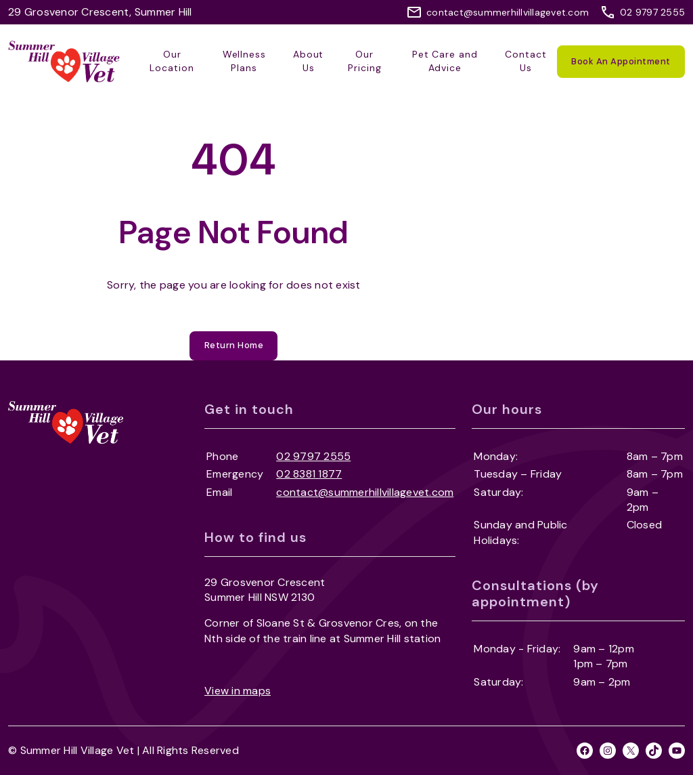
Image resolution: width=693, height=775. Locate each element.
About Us (308, 61)
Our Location (172, 61)
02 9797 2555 (652, 12)
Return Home (234, 345)
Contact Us (526, 61)
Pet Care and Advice (445, 61)
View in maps (237, 691)
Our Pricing (365, 61)
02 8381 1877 (309, 474)
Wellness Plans (245, 61)
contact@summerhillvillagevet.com (507, 12)
